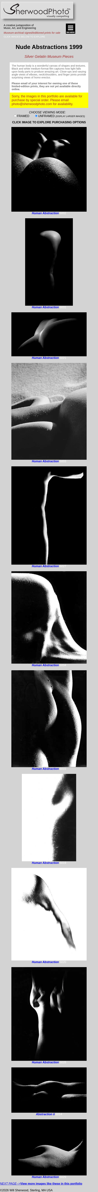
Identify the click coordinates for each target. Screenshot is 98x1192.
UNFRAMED (61, 116)
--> (41, 1183)
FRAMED (23, 116)
